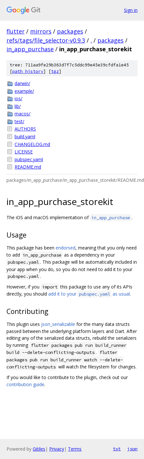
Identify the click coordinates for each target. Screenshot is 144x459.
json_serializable (58, 324)
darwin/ (22, 83)
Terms (75, 449)
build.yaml (25, 136)
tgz (55, 71)
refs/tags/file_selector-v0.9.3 (45, 40)
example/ (24, 91)
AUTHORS (25, 129)
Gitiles (39, 449)
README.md (28, 167)
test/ (19, 121)
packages (70, 31)
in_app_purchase (30, 49)
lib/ (18, 106)
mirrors (40, 31)
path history (27, 71)
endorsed (65, 248)
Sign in (131, 10)
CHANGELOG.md (32, 144)
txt (117, 449)
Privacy (56, 449)
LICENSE (24, 152)
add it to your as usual (89, 294)
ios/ (18, 98)
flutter (15, 31)
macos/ (22, 114)
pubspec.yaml (29, 159)
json (132, 449)
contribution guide (25, 384)
